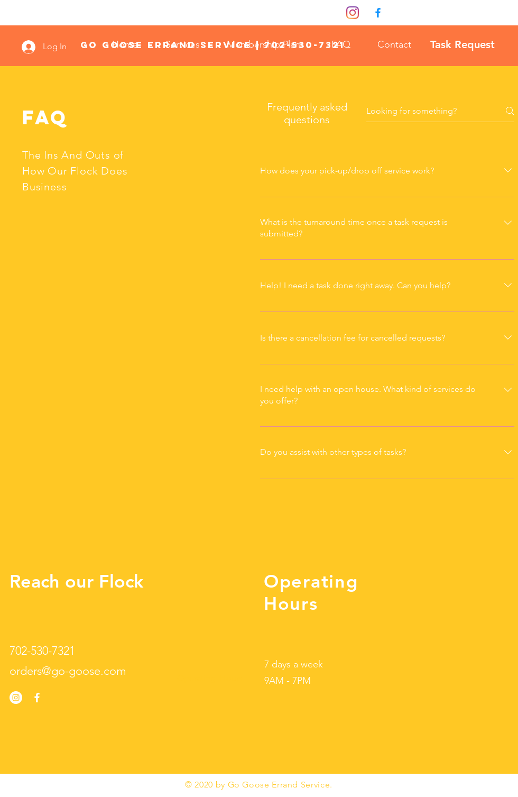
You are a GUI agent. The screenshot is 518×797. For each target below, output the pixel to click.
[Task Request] (462, 44)
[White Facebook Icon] (37, 697)
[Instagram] (352, 12)
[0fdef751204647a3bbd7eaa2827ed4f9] (378, 12)
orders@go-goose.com (68, 671)
